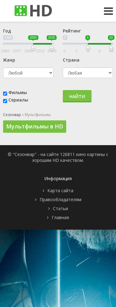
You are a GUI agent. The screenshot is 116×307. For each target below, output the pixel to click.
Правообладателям (60, 199)
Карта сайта (60, 190)
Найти (77, 96)
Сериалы (18, 100)
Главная (60, 217)
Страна (71, 60)
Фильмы (17, 92)
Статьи (60, 208)
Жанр (9, 60)
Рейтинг (72, 31)
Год (7, 31)
